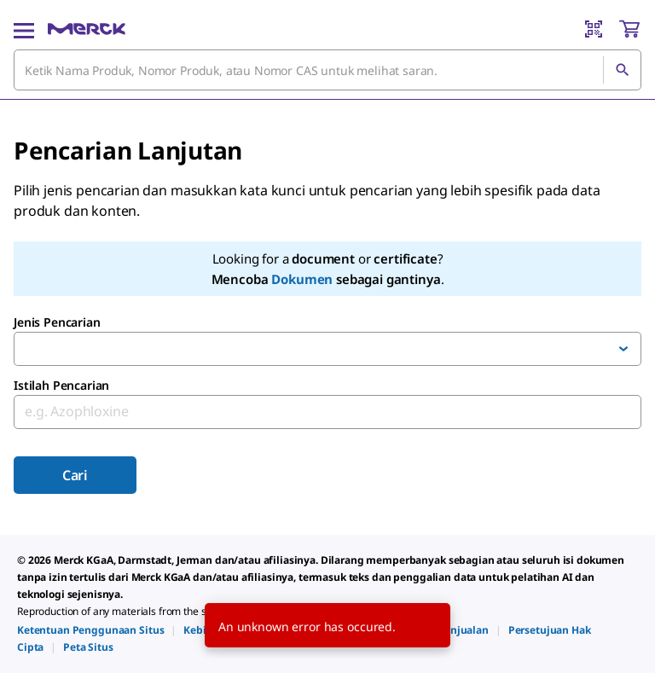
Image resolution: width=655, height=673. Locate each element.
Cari (75, 475)
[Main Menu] (24, 29)
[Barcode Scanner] (593, 29)
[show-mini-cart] (629, 29)
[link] (90, 630)
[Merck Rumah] (86, 29)
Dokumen (302, 278)
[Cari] (622, 70)
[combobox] (327, 70)
